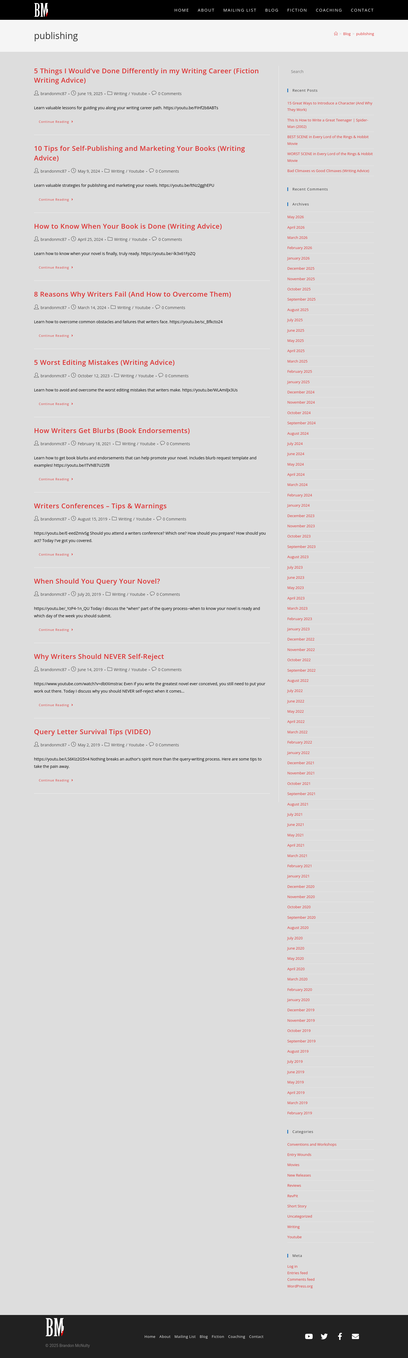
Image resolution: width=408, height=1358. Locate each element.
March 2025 (297, 361)
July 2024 (295, 443)
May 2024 (295, 464)
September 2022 (301, 670)
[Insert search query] (330, 71)
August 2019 (298, 1051)
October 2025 (299, 289)
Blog (204, 1336)
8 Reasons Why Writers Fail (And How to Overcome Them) (132, 294)
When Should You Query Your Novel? (97, 581)
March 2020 (297, 979)
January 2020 (298, 999)
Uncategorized (299, 1216)
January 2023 (298, 628)
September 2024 (301, 422)
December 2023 (300, 515)
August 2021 (298, 804)
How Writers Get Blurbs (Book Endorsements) (112, 430)
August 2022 (298, 680)
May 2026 (295, 216)
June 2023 (295, 577)
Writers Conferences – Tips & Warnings (100, 505)
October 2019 (299, 1030)
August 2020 (298, 927)
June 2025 (295, 330)
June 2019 (295, 1071)
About (165, 1336)
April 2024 (296, 474)
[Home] (336, 33)
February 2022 (299, 742)
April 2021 (296, 845)
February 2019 (299, 1112)
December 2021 (300, 762)
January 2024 (298, 505)
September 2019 (301, 1041)
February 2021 (299, 865)
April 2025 (296, 350)
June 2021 (295, 824)
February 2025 (299, 371)
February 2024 (299, 495)
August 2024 (298, 433)
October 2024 (299, 412)
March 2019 (297, 1102)
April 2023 (296, 598)
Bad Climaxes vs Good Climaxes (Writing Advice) (328, 170)
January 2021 (298, 876)
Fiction (218, 1336)
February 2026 (299, 247)
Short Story (297, 1206)
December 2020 (300, 886)
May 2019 (295, 1082)
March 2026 (297, 237)
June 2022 (295, 701)
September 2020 (301, 917)
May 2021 (295, 834)
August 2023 (298, 556)
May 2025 (295, 340)
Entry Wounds (299, 1154)
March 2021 (297, 855)
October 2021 (299, 783)
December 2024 (300, 392)
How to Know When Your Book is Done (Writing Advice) (128, 226)
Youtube (139, 93)
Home (150, 1336)
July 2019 (295, 1061)
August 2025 (298, 309)
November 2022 (301, 649)
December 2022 (300, 639)
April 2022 (296, 721)
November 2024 (301, 402)
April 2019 (296, 1092)
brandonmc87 (54, 93)
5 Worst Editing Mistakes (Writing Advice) (104, 362)
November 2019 (301, 1020)
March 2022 (297, 731)
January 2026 (298, 258)
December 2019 (300, 1009)
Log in (292, 1266)
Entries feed (297, 1272)
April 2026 (296, 227)
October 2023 (299, 536)
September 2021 (301, 793)
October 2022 (299, 659)
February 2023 (299, 618)
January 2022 (298, 752)
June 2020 (295, 948)
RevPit (292, 1195)
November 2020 (301, 896)
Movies (293, 1164)
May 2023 (295, 587)
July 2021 (295, 814)
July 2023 (295, 567)
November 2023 (301, 525)
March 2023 (297, 608)
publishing (365, 33)
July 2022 (295, 690)
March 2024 (297, 484)
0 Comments (170, 93)
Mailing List (185, 1336)
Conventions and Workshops (312, 1144)
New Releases (299, 1175)
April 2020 (296, 968)
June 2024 (295, 453)
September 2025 (301, 299)
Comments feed (300, 1279)
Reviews (294, 1185)
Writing (120, 93)
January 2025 (298, 381)
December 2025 (300, 268)
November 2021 (301, 773)
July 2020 (295, 938)
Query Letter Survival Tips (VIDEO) (92, 731)
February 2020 (299, 989)
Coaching (236, 1336)
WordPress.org (300, 1286)
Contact (256, 1336)
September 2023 (301, 546)
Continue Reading (58, 120)
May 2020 (295, 958)
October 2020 (299, 906)
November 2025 (301, 278)
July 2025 (295, 319)
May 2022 (295, 711)
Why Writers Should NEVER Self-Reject (99, 656)
